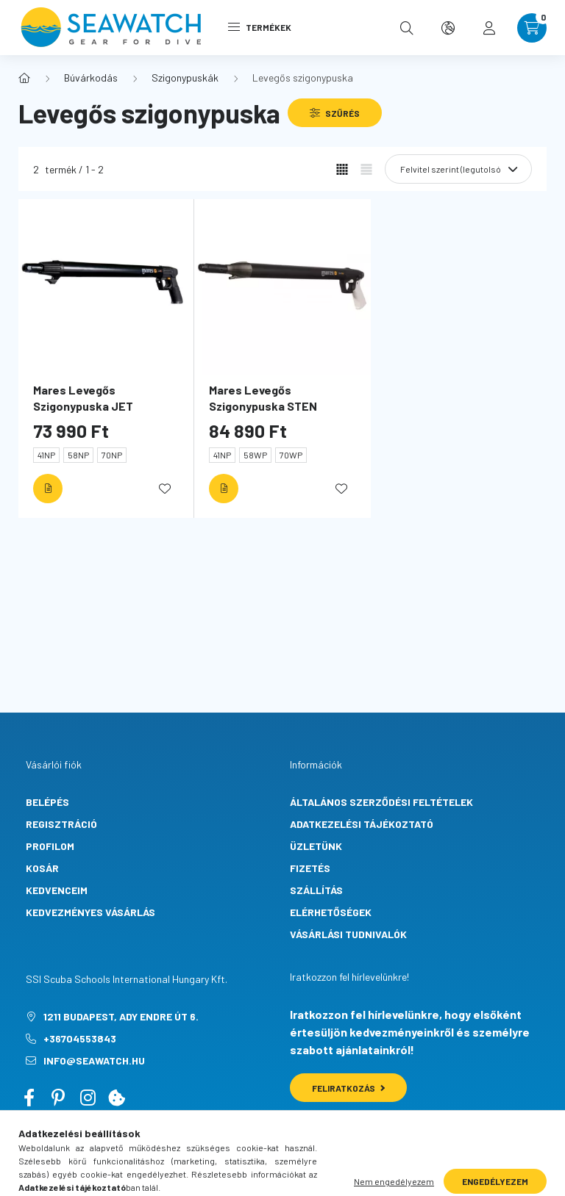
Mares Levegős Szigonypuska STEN (263, 398)
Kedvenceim (57, 890)
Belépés (47, 802)
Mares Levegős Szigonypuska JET (83, 398)
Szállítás (316, 890)
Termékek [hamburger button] (259, 27)
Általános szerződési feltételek (381, 802)
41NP (46, 455)
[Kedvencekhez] (165, 488)
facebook (28, 1097)
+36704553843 (79, 1038)
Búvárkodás (91, 77)
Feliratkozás (348, 1088)
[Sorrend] (458, 169)
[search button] (407, 28)
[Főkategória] (24, 78)
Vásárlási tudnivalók (348, 934)
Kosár (42, 868)
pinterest (58, 1097)
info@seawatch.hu (94, 1060)
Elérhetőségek (331, 912)
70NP (112, 455)
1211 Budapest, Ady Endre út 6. (121, 1016)
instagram (87, 1097)
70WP (291, 455)
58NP (78, 455)
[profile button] (489, 28)
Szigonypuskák (185, 77)
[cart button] (532, 28)
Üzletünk (316, 846)
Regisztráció (61, 824)
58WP (255, 455)
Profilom (50, 846)
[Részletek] (48, 488)
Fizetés (310, 868)
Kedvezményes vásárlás (90, 912)
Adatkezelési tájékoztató (361, 824)
